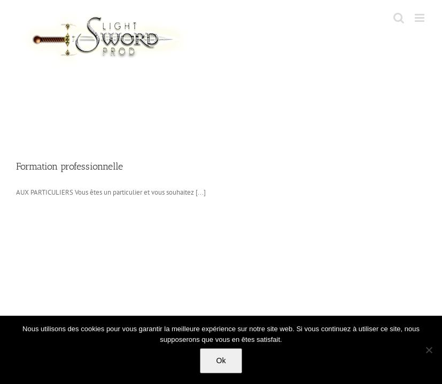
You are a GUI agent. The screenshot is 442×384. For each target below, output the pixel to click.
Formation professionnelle (69, 166)
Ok (221, 360)
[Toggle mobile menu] (420, 17)
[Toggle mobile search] (398, 17)
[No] (428, 350)
